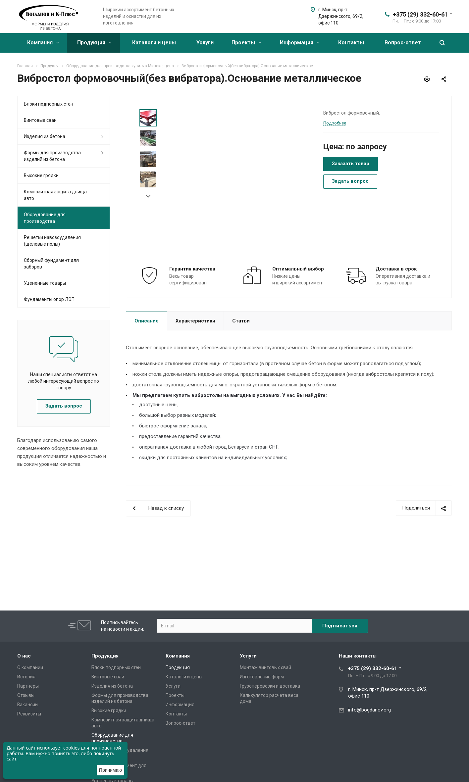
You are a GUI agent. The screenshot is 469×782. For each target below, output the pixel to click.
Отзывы (25, 695)
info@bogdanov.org (369, 710)
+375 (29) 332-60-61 (420, 14)
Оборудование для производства (45, 218)
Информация (300, 42)
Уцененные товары (45, 283)
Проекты (246, 42)
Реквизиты (29, 713)
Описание (146, 321)
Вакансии (27, 704)
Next (148, 196)
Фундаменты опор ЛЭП (49, 299)
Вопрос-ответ (403, 42)
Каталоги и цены (154, 42)
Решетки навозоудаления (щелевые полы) (52, 241)
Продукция (94, 42)
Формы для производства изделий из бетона (52, 156)
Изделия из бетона (44, 136)
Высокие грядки (41, 175)
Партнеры (28, 686)
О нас (24, 656)
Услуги (205, 42)
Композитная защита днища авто (55, 195)
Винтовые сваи (40, 120)
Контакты (351, 42)
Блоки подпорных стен (48, 104)
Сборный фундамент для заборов (51, 263)
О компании (30, 667)
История (26, 676)
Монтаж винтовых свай (265, 667)
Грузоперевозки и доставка (270, 686)
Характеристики (195, 321)
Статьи (241, 321)
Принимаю (110, 770)
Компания (43, 42)
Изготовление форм (262, 676)
